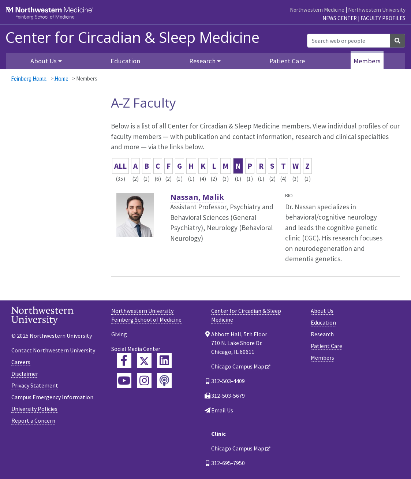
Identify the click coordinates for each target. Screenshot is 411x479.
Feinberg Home (28, 78)
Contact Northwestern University (53, 350)
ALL (120, 166)
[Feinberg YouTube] (124, 380)
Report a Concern (33, 420)
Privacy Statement (34, 385)
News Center (339, 18)
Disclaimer (24, 373)
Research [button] (202, 61)
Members (367, 61)
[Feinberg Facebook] (124, 360)
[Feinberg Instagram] (144, 380)
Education (125, 61)
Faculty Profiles (383, 18)
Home (61, 78)
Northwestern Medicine (317, 9)
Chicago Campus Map (237, 366)
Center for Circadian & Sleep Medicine (132, 37)
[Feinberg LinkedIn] (164, 360)
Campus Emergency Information (52, 397)
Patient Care (287, 61)
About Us (322, 310)
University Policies (34, 408)
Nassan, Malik (197, 197)
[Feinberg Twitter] (144, 360)
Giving (119, 334)
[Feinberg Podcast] (164, 380)
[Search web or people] (348, 41)
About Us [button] (43, 61)
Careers (20, 362)
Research (322, 334)
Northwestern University (377, 9)
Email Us (222, 410)
